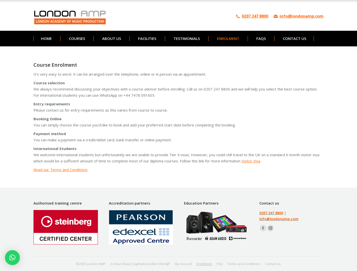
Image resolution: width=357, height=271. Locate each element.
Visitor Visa (250, 160)
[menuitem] (46, 38)
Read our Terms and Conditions (60, 169)
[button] (12, 257)
